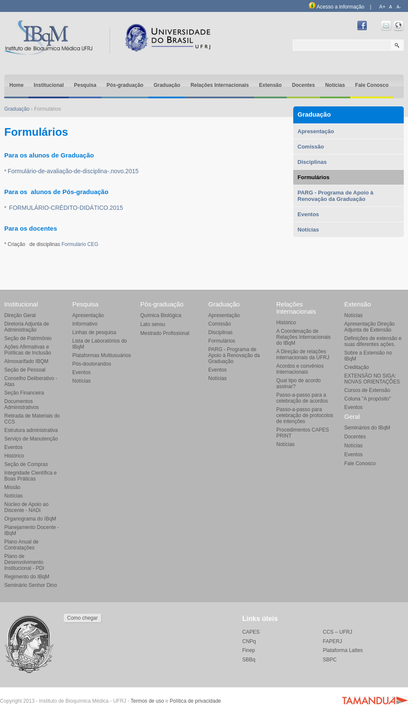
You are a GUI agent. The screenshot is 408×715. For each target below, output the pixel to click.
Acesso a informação (336, 7)
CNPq (249, 641)
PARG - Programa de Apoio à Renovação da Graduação (335, 195)
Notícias (335, 85)
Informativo (84, 324)
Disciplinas (312, 162)
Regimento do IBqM (26, 577)
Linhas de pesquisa (94, 332)
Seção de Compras (26, 464)
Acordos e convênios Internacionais (299, 369)
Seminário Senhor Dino (30, 585)
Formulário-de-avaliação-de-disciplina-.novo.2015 (73, 171)
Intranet (399, 25)
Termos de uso (147, 701)
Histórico (14, 456)
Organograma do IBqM (30, 519)
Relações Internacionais (219, 85)
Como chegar (82, 618)
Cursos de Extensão (367, 390)
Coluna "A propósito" (367, 399)
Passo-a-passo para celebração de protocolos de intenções (304, 415)
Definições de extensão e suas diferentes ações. (373, 341)
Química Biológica (160, 315)
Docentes (303, 85)
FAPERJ (332, 641)
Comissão (311, 146)
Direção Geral (20, 315)
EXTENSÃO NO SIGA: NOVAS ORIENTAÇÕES (372, 379)
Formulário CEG (80, 244)
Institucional (49, 85)
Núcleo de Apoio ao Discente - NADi (26, 507)
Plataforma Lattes (343, 650)
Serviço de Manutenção (31, 439)
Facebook (362, 25)
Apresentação (316, 131)
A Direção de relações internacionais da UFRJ (302, 354)
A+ (382, 7)
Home (16, 85)
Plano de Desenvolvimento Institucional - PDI (24, 562)
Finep (248, 650)
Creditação (356, 367)
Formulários (313, 177)
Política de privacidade (195, 701)
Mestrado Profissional (164, 333)
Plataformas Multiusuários (101, 355)
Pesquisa (85, 85)
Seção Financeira (24, 393)
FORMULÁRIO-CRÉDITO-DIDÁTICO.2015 (66, 207)
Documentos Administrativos (21, 404)
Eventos (308, 214)
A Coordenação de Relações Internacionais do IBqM (303, 337)
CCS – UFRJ (337, 632)
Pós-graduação (125, 85)
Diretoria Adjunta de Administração (26, 327)
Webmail (386, 25)
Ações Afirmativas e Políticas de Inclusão (27, 350)
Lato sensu (152, 324)
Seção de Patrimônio (27, 338)
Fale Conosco (372, 85)
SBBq (248, 660)
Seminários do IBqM (367, 428)
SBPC (330, 660)
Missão (12, 487)
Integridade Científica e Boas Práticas (30, 476)
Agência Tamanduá (375, 700)
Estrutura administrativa (31, 430)
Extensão (270, 85)
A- (399, 7)
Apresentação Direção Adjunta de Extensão (369, 327)
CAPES (251, 632)
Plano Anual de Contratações (21, 545)
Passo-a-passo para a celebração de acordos (302, 398)
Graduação (166, 85)
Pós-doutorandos (91, 364)
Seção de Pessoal (24, 370)
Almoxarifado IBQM (26, 361)
